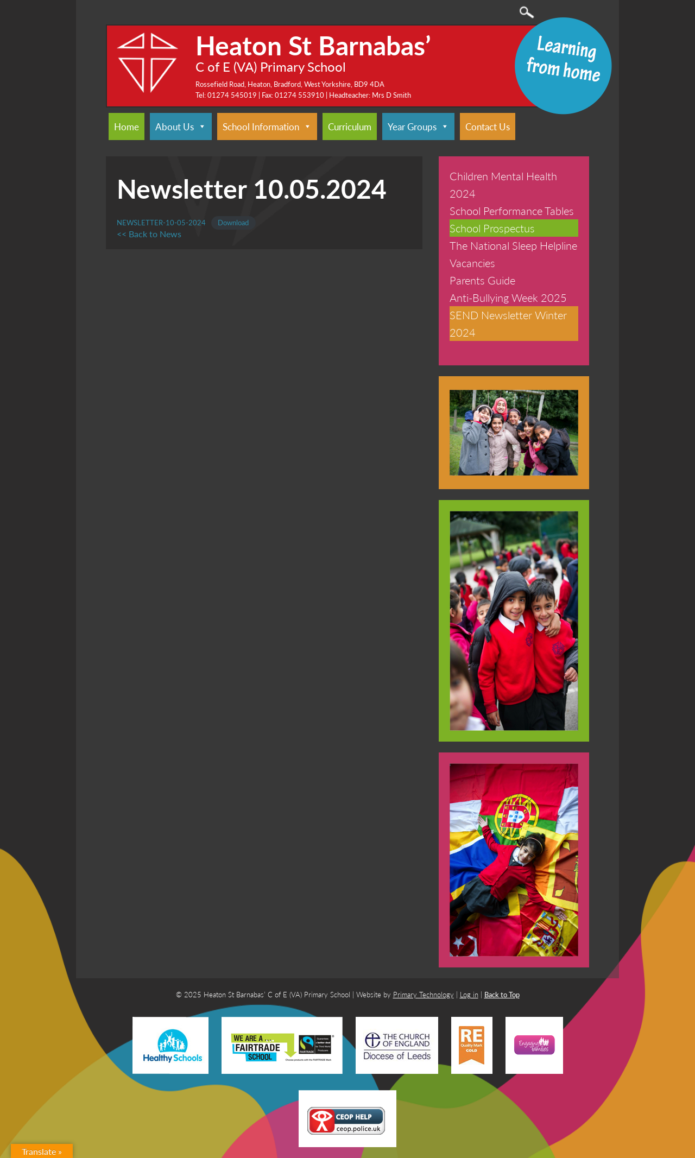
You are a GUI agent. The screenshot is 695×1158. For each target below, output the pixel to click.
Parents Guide (482, 280)
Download (233, 222)
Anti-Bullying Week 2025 (508, 297)
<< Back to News (149, 233)
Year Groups (418, 126)
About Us (180, 126)
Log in (469, 994)
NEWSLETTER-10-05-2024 (161, 222)
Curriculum (349, 126)
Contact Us (487, 126)
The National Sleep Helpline (513, 245)
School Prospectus (492, 228)
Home (126, 126)
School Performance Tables (512, 210)
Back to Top (502, 994)
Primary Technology (423, 994)
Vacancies (472, 262)
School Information (267, 126)
